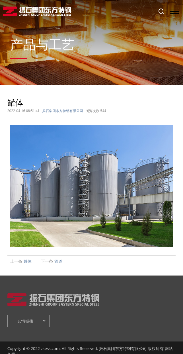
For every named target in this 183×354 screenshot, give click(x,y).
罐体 (28, 261)
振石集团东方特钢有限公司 (62, 110)
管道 (58, 261)
